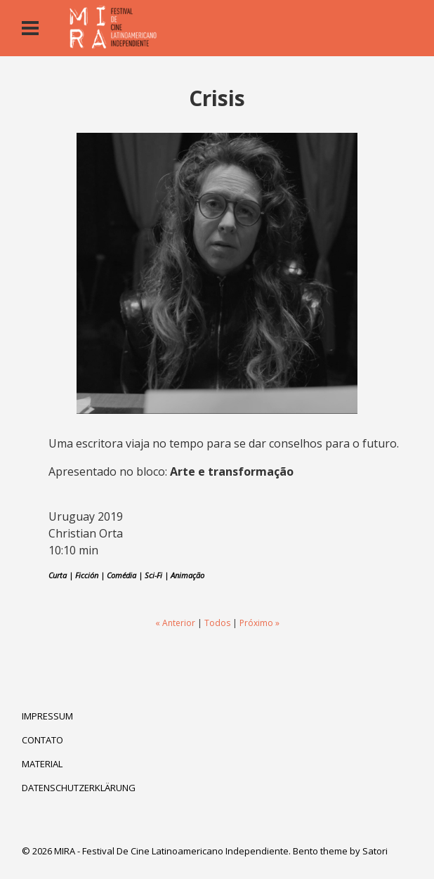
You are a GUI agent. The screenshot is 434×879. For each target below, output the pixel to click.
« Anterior (175, 623)
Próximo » (259, 623)
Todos (217, 623)
